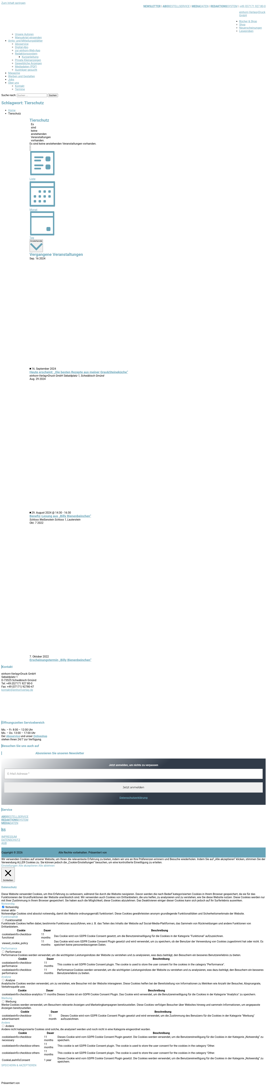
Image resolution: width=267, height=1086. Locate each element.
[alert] (32, 132)
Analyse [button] (6, 976)
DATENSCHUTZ (10, 840)
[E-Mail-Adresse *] (133, 774)
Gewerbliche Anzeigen (28, 63)
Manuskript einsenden (28, 37)
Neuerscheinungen (250, 27)
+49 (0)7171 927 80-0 (253, 6)
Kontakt (19, 86)
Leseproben (246, 31)
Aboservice (21, 44)
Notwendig (12, 907)
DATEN (200, 6)
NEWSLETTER (152, 6)
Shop (242, 24)
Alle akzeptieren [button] (28, 865)
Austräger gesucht (26, 69)
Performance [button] (9, 948)
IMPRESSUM (9, 836)
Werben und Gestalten (21, 76)
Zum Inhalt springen (13, 3)
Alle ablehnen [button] (46, 865)
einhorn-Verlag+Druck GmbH (40, 852)
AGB (4, 843)
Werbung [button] (6, 998)
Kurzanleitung (30, 57)
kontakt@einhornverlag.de (17, 690)
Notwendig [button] (7, 903)
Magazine (14, 73)
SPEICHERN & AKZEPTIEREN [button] (18, 1065)
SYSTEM (224, 6)
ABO (165, 6)
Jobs (11, 79)
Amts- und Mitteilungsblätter (25, 40)
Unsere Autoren (24, 34)
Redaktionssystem (26, 53)
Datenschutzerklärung (133, 797)
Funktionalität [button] (9, 916)
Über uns (13, 82)
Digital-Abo (21, 47)
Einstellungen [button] (9, 865)
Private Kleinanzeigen (28, 60)
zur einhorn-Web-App (27, 50)
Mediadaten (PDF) (26, 66)
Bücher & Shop (248, 21)
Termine (20, 89)
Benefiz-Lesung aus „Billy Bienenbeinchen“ (60, 516)
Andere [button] (5, 1022)
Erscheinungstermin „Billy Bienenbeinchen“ (61, 660)
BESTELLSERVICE (179, 6)
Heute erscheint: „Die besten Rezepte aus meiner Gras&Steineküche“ (79, 372)
